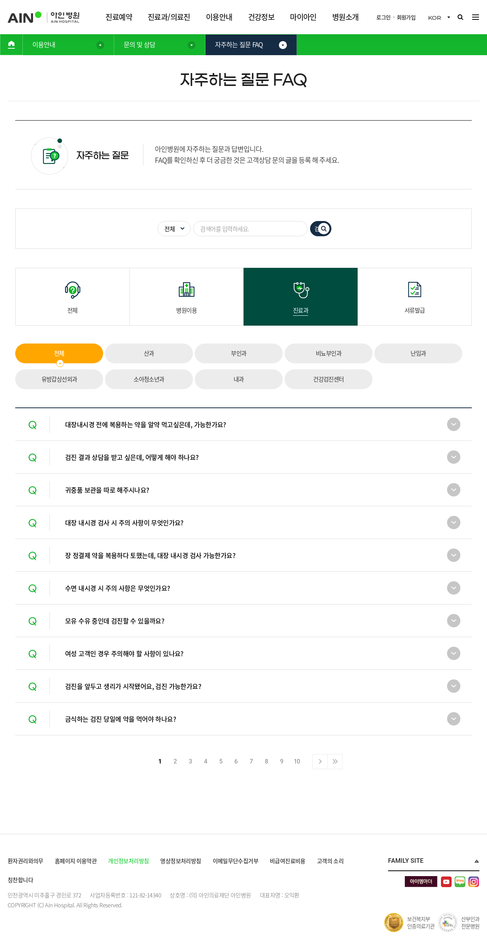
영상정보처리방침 (181, 861)
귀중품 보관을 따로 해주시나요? (107, 490)
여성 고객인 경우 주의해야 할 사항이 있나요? (125, 653)
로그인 (383, 17)
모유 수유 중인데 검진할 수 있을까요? (115, 620)
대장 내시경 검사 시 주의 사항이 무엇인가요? (125, 522)
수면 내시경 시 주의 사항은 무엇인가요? (118, 588)
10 (297, 761)
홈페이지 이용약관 (76, 861)
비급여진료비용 (290, 861)
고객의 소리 (332, 861)
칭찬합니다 (20, 880)
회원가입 (405, 17)
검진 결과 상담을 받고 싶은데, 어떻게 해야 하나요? (132, 457)
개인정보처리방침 (129, 861)
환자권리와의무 (26, 861)
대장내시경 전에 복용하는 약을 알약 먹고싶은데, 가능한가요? (146, 424)
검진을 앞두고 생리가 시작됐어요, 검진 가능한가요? (133, 686)
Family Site (405, 860)
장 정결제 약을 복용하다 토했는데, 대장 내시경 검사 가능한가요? (151, 555)
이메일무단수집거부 (237, 861)
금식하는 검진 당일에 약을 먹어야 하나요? (121, 719)
